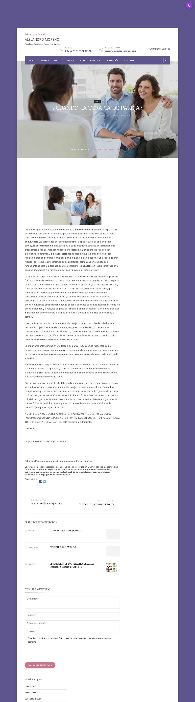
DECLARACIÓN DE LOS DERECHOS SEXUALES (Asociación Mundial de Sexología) (72, 565)
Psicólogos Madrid (36, 34)
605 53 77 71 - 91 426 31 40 (78, 51)
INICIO (31, 60)
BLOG (82, 60)
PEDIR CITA (95, 60)
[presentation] (44, 652)
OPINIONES (129, 60)
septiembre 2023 (33, 699)
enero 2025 (30, 693)
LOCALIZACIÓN (112, 60)
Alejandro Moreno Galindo (77, 116)
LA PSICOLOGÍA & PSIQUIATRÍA (65, 530)
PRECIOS (70, 60)
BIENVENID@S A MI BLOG (63, 547)
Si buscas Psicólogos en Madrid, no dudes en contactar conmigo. (58, 461)
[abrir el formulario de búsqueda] (166, 60)
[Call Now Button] (189, 5)
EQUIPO (57, 60)
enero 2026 (30, 686)
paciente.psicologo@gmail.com (120, 51)
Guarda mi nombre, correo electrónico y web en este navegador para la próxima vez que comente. (69, 640)
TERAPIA (43, 60)
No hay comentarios (121, 115)
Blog (97, 102)
